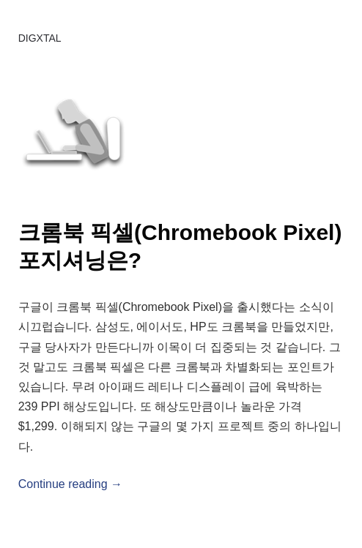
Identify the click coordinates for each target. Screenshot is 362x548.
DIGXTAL (40, 38)
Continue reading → (70, 484)
